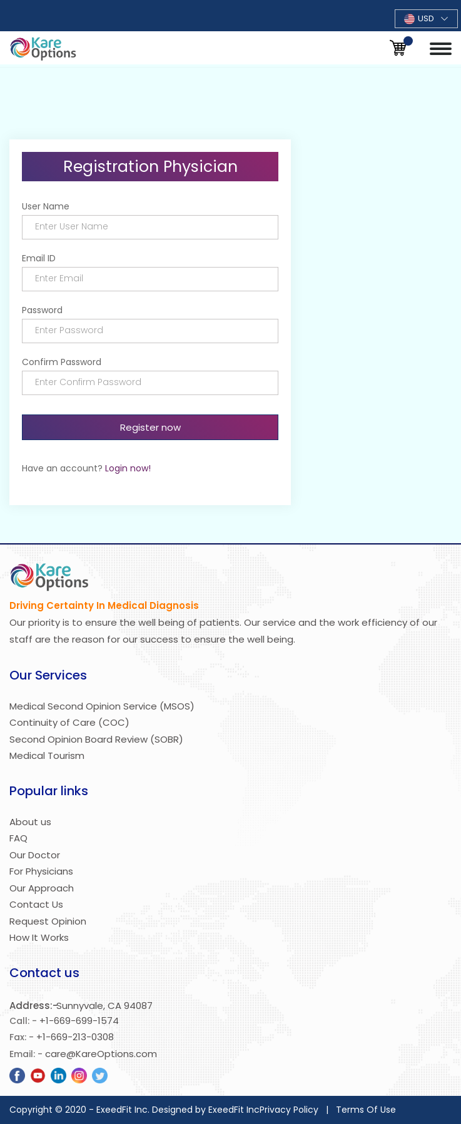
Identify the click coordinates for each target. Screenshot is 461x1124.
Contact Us (36, 904)
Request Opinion (47, 921)
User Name (45, 206)
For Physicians (41, 871)
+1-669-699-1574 (79, 1020)
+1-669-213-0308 (75, 1036)
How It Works (39, 937)
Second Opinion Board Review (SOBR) (96, 739)
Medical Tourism (46, 755)
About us (30, 821)
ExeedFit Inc (234, 1109)
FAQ (18, 838)
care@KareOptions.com (101, 1053)
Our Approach (41, 888)
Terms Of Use (366, 1109)
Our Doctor (34, 854)
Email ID (39, 258)
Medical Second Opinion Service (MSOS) (102, 706)
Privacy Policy (289, 1109)
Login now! (128, 468)
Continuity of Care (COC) (69, 722)
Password (42, 310)
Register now (150, 427)
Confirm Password (61, 362)
